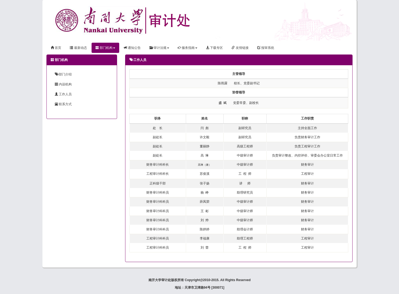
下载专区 (214, 48)
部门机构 (105, 48)
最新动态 (78, 48)
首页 (56, 48)
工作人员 (63, 94)
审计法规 (159, 48)
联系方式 (63, 104)
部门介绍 (63, 74)
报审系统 (265, 48)
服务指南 (187, 48)
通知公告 (132, 48)
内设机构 (63, 84)
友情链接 (239, 48)
